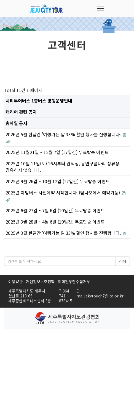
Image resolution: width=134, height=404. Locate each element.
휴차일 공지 (16, 123)
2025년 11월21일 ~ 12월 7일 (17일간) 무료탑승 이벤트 (57, 152)
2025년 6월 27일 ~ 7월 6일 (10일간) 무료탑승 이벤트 (55, 210)
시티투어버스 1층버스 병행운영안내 (39, 100)
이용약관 (15, 281)
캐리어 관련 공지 (21, 111)
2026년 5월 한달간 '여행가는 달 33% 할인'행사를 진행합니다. (64, 134)
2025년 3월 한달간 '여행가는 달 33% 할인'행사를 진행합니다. (64, 233)
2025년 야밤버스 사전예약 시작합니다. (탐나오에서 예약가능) (63, 192)
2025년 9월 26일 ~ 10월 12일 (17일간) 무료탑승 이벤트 (58, 181)
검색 (122, 261)
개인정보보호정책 (40, 281)
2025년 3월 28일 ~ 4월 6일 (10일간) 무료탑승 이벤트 (55, 221)
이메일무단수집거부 (74, 281)
